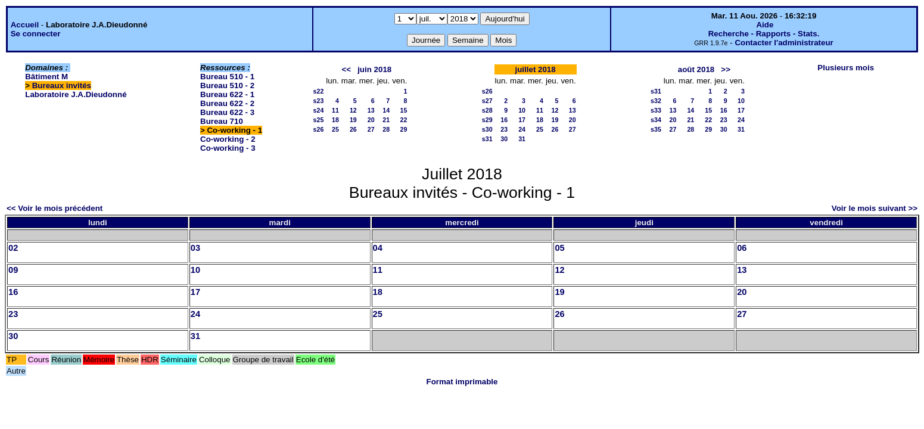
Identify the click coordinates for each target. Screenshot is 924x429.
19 (353, 119)
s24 (318, 110)
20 (371, 119)
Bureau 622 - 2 (227, 103)
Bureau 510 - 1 (227, 76)
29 (403, 129)
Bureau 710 (221, 121)
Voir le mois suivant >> (874, 208)
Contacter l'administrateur (784, 42)
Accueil (25, 24)
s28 (487, 110)
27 (371, 129)
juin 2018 (374, 69)
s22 (318, 91)
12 (353, 110)
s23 (318, 100)
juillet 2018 (535, 69)
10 (521, 110)
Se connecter (36, 33)
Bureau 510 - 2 (227, 85)
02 (13, 248)
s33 (656, 110)
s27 (487, 100)
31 (521, 138)
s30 (487, 129)
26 (353, 129)
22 (403, 119)
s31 (487, 138)
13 (371, 110)
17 (521, 119)
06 (741, 248)
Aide (764, 24)
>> (725, 69)
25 (335, 129)
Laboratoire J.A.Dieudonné (75, 94)
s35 (656, 129)
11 (335, 110)
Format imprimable (462, 381)
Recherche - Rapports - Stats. (764, 33)
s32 (656, 100)
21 (386, 119)
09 (13, 270)
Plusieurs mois (845, 67)
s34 (656, 119)
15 (403, 110)
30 (504, 138)
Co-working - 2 (228, 139)
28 (386, 129)
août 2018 (696, 69)
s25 (318, 119)
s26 (318, 129)
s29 (487, 119)
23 (504, 129)
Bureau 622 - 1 (227, 94)
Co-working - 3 (228, 148)
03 (195, 248)
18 (335, 119)
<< (346, 69)
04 (377, 248)
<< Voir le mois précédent (54, 208)
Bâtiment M (46, 76)
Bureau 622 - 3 (227, 112)
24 (521, 129)
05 (559, 248)
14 (386, 110)
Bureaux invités (61, 85)
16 (504, 119)
